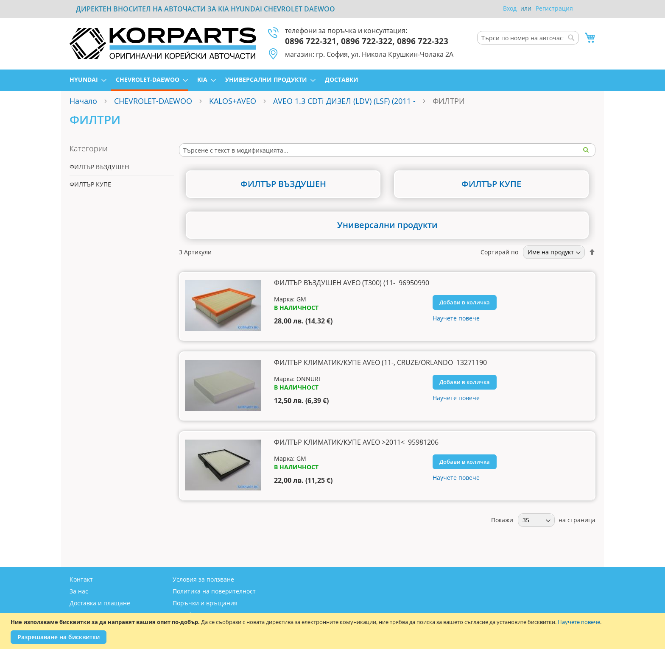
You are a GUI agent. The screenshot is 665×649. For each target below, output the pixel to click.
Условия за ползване (203, 579)
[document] (334, 631)
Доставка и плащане (100, 603)
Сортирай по (499, 252)
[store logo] (163, 43)
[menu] (332, 80)
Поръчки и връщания (205, 603)
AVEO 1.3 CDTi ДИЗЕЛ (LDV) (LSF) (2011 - (345, 101)
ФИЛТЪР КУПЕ (90, 184)
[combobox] (528, 38)
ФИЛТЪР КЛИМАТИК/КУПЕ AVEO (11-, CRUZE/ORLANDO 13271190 (380, 362)
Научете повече (579, 622)
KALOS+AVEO (232, 101)
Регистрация (554, 8)
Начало (83, 101)
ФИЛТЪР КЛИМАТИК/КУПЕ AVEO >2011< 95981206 (356, 442)
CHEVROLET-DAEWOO (153, 101)
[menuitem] (85, 79)
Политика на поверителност (214, 591)
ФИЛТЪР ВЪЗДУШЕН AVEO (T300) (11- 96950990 (351, 282)
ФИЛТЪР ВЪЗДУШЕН (99, 167)
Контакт (81, 579)
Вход (510, 8)
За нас (79, 591)
